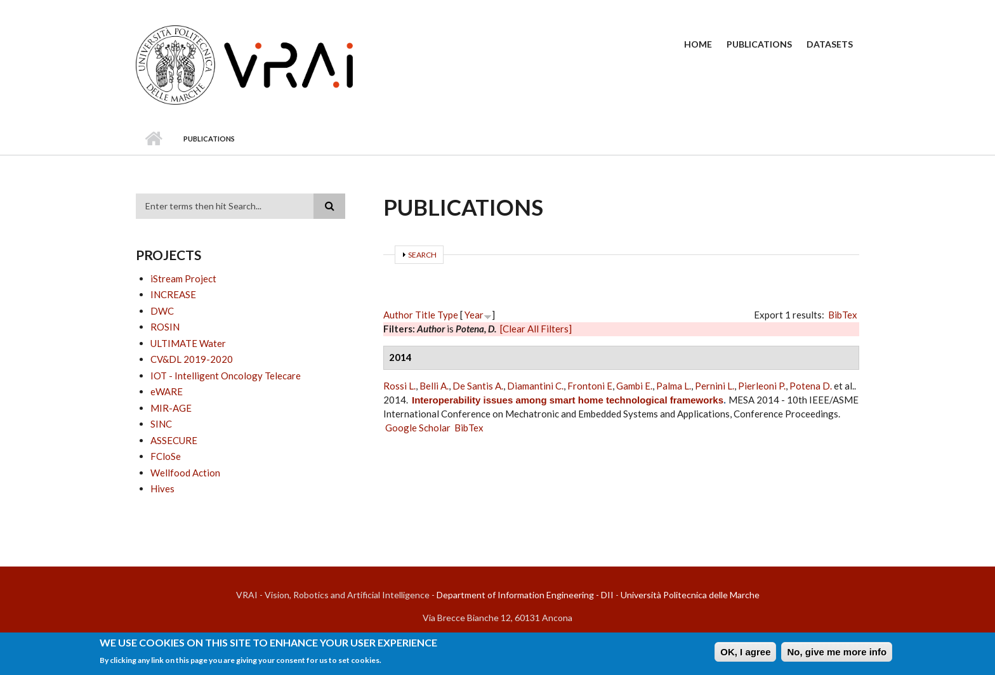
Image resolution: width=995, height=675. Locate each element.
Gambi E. (634, 385)
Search (422, 254)
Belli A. (434, 385)
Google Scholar (418, 427)
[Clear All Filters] (536, 328)
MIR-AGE (171, 408)
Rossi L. (399, 385)
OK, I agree (745, 653)
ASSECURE (173, 440)
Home (698, 44)
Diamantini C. (535, 385)
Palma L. (673, 385)
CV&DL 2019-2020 (191, 359)
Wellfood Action (185, 472)
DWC (162, 311)
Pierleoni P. (762, 385)
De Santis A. (477, 385)
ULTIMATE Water (188, 343)
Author (398, 314)
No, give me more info (836, 653)
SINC (161, 423)
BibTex (842, 314)
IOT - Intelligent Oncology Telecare (225, 375)
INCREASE (173, 294)
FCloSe (165, 456)
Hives (162, 488)
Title (425, 314)
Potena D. (810, 385)
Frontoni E (589, 385)
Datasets (830, 44)
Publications (759, 44)
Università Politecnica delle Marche (690, 594)
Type (447, 314)
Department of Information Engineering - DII (525, 594)
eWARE (166, 391)
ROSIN (165, 326)
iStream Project (183, 278)
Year (474, 314)
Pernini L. (714, 385)
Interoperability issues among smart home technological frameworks (567, 400)
